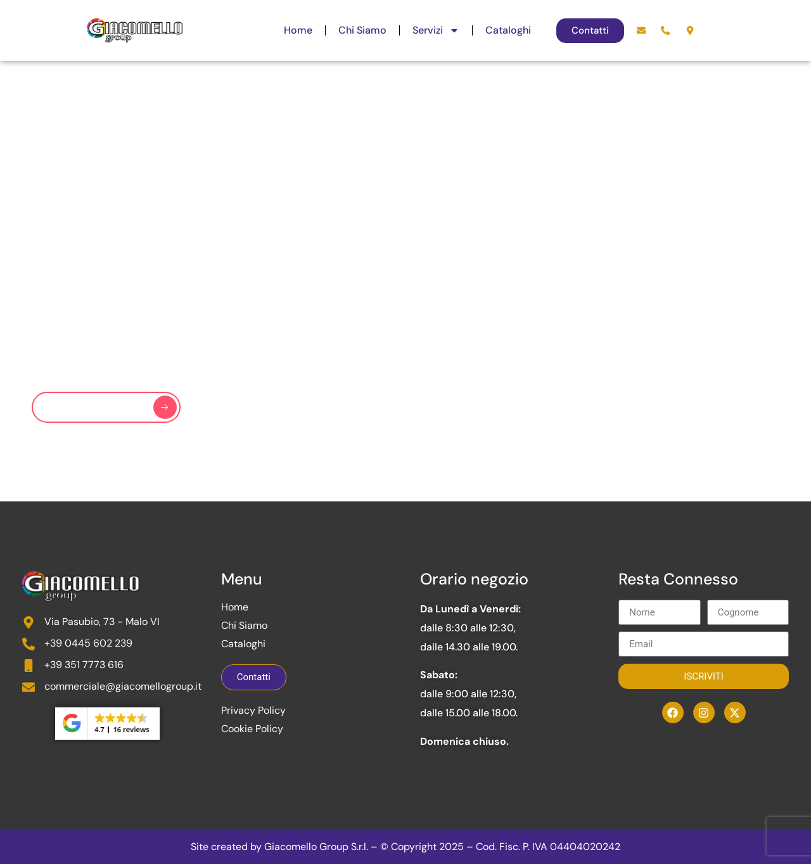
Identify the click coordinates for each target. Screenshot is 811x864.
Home (298, 30)
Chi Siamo (362, 30)
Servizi (435, 30)
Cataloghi (508, 30)
